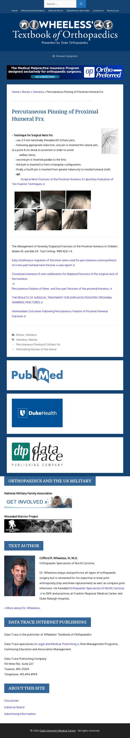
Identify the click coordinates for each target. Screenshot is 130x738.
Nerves (33, 339)
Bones (20, 334)
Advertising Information (33, 10)
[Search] (81, 4)
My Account (113, 10)
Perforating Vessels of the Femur (36, 349)
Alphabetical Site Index (78, 10)
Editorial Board (55, 10)
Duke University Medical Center (58, 730)
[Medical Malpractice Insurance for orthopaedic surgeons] (65, 78)
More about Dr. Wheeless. (23, 608)
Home (15, 10)
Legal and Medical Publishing (58, 644)
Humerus (31, 334)
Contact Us (98, 10)
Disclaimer (11, 700)
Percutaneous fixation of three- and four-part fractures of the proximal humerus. (62, 288)
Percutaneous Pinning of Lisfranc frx (38, 344)
